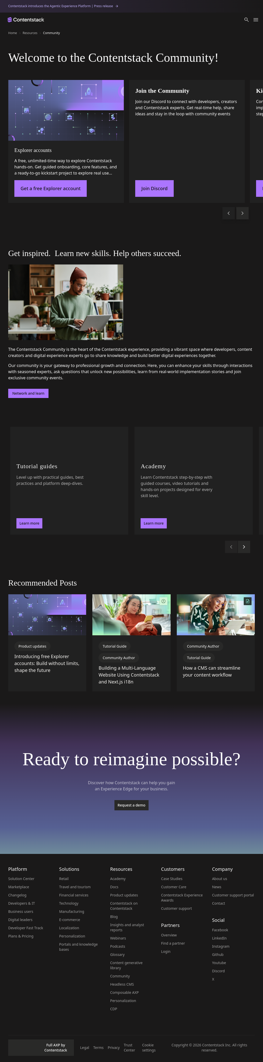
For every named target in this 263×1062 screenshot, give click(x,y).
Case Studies (171, 878)
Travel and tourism (75, 886)
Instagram (220, 946)
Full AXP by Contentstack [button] (39, 1048)
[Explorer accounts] (66, 141)
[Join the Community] (187, 141)
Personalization (72, 936)
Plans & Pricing (20, 936)
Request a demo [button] (131, 805)
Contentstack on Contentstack (124, 906)
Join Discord (154, 188)
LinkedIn (219, 938)
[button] (246, 20)
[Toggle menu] (256, 20)
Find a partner (173, 943)
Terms (98, 1047)
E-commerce (69, 919)
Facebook (220, 929)
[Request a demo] (131, 805)
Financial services (74, 895)
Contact (218, 903)
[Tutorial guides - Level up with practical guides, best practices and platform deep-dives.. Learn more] (69, 481)
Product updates (124, 895)
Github (217, 954)
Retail (64, 878)
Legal (84, 1047)
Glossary (117, 954)
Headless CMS (122, 984)
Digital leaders (20, 919)
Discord (218, 970)
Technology (69, 903)
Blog (114, 916)
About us (219, 878)
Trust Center (129, 1048)
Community (120, 976)
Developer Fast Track (25, 927)
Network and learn (28, 393)
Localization (69, 927)
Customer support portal (233, 895)
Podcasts (117, 946)
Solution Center (21, 878)
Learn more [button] (29, 523)
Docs (114, 886)
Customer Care (173, 886)
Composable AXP (124, 992)
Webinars (118, 938)
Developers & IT (21, 903)
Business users (20, 911)
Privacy (114, 1047)
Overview (169, 935)
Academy (117, 878)
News (216, 886)
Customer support (176, 908)
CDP (113, 1008)
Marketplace (18, 886)
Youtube (219, 962)
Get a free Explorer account (51, 188)
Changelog (17, 895)
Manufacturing (71, 911)
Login (166, 951)
